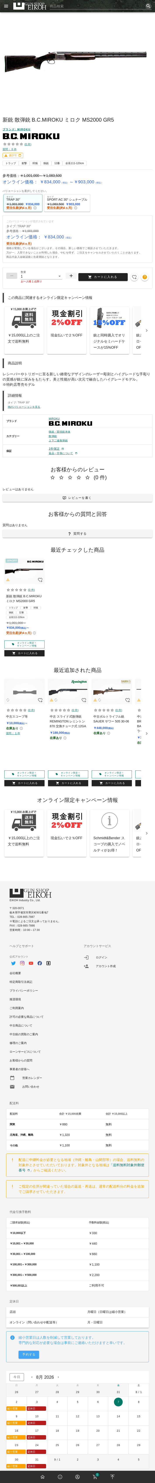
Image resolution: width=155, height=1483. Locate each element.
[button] (41, 276)
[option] (40, 961)
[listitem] (114, 957)
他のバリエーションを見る (24, 406)
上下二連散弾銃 (58, 440)
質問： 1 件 (13, 733)
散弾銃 (53, 436)
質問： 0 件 (10, 149)
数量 (23, 272)
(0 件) (27, 144)
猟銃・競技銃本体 (59, 431)
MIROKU (54, 418)
